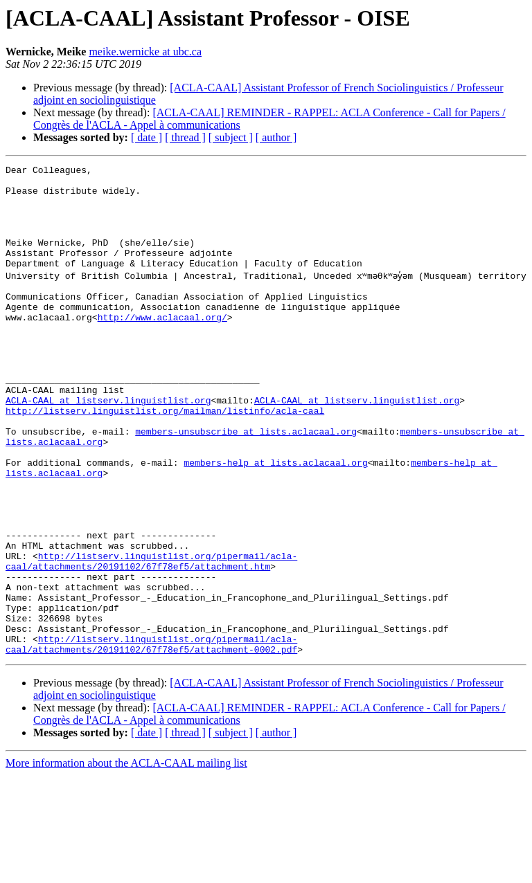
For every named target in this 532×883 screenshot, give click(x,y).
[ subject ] (231, 137)
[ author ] (276, 137)
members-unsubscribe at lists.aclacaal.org (246, 495)
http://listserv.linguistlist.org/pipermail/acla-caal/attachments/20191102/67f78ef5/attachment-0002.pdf (151, 750)
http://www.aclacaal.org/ (162, 358)
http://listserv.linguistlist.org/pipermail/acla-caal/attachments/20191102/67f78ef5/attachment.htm (151, 651)
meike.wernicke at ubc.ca (145, 51)
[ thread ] (185, 137)
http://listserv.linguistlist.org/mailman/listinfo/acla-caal (165, 470)
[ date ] (146, 137)
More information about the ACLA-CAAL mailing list (126, 871)
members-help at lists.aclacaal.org (275, 533)
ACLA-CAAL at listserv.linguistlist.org (108, 458)
